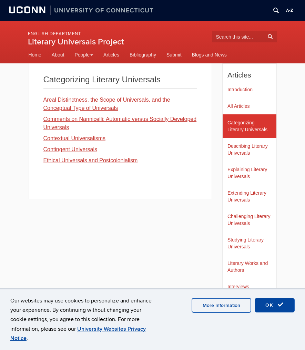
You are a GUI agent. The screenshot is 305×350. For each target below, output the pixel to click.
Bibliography (143, 55)
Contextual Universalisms (74, 138)
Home (35, 55)
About (58, 55)
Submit (174, 55)
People (83, 55)
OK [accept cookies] (274, 305)
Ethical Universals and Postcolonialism (90, 160)
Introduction (240, 89)
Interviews (238, 286)
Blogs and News (209, 55)
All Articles (238, 106)
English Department (54, 34)
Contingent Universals (70, 149)
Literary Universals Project (76, 42)
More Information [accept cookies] (221, 305)
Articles (111, 55)
